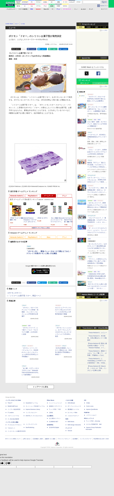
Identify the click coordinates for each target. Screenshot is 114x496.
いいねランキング (100, 83)
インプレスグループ (85, 439)
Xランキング (86, 80)
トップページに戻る (40, 387)
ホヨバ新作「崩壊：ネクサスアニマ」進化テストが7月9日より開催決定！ (97, 124)
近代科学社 (50, 425)
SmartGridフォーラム (32, 403)
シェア (33, 49)
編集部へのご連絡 (50, 439)
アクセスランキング (88, 24)
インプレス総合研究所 (14, 409)
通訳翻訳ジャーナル (73, 409)
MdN (66, 419)
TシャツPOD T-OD (55, 409)
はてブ (43, 49)
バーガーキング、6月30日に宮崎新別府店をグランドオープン (97, 137)
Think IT (10, 403)
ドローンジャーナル (13, 416)
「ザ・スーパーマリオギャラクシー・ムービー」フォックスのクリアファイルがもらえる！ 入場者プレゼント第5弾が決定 (97, 232)
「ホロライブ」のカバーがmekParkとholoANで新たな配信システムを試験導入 (96, 99)
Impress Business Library (33, 409)
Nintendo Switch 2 (16, 196)
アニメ (64, 196)
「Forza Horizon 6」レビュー (97, 332)
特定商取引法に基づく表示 (101, 439)
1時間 (80, 27)
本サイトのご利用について (13, 439)
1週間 (96, 27)
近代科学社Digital (54, 427)
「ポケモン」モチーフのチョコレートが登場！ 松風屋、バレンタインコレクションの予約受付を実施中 (30, 312)
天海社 (88, 403)
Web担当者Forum (13, 406)
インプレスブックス (31, 424)
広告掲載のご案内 (38, 439)
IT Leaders (11, 412)
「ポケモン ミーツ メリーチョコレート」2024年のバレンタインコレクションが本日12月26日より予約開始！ (30, 352)
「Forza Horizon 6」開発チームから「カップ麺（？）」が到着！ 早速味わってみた (97, 353)
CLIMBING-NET (53, 421)
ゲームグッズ (48, 196)
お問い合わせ (26, 439)
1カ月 (104, 27)
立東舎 (51, 412)
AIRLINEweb (71, 403)
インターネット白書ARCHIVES (17, 431)
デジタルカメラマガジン (15, 425)
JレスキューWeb (72, 412)
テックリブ (68, 428)
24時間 (88, 27)
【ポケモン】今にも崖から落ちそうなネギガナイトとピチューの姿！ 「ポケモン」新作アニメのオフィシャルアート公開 (97, 288)
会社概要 (75, 439)
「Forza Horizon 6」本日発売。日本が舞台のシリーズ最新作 (97, 338)
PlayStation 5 (32, 196)
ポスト (17, 49)
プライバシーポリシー (64, 439)
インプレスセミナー (31, 412)
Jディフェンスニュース (74, 406)
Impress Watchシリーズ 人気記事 (93, 294)
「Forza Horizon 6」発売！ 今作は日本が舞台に (95, 328)
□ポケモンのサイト (14, 293)
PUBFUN (86, 412)
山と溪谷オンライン (55, 418)
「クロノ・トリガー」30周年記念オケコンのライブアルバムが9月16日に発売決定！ (97, 152)
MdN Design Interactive (74, 425)
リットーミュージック (55, 403)
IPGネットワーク (89, 418)
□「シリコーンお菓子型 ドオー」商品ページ (24, 296)
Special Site (86, 58)
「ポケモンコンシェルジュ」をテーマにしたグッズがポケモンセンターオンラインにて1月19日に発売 (63, 332)
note (54, 49)
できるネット (11, 428)
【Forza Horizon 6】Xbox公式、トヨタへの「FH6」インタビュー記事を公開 (96, 368)
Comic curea (89, 406)
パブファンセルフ (91, 415)
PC (52, 9)
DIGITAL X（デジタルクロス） (34, 416)
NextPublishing (30, 427)
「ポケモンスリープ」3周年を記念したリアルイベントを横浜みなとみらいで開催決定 (97, 205)
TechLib (70, 430)
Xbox (48, 237)
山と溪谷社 (50, 416)
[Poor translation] (7, 463)
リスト (23, 49)
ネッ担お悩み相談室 (13, 419)
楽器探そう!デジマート (55, 406)
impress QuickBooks (92, 409)
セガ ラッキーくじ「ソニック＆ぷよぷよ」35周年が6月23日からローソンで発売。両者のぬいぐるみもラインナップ (97, 182)
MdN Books (71, 421)
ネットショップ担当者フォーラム (35, 406)
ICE (85, 400)
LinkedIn (65, 49)
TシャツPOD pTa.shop (93, 421)
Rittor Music (50, 400)
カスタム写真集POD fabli (93, 424)
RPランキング (84, 83)
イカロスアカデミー (73, 416)
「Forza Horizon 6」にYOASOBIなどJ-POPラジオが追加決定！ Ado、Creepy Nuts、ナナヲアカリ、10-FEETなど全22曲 (96, 363)
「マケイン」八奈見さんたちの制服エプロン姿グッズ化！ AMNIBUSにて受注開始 (97, 261)
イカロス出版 (69, 400)
